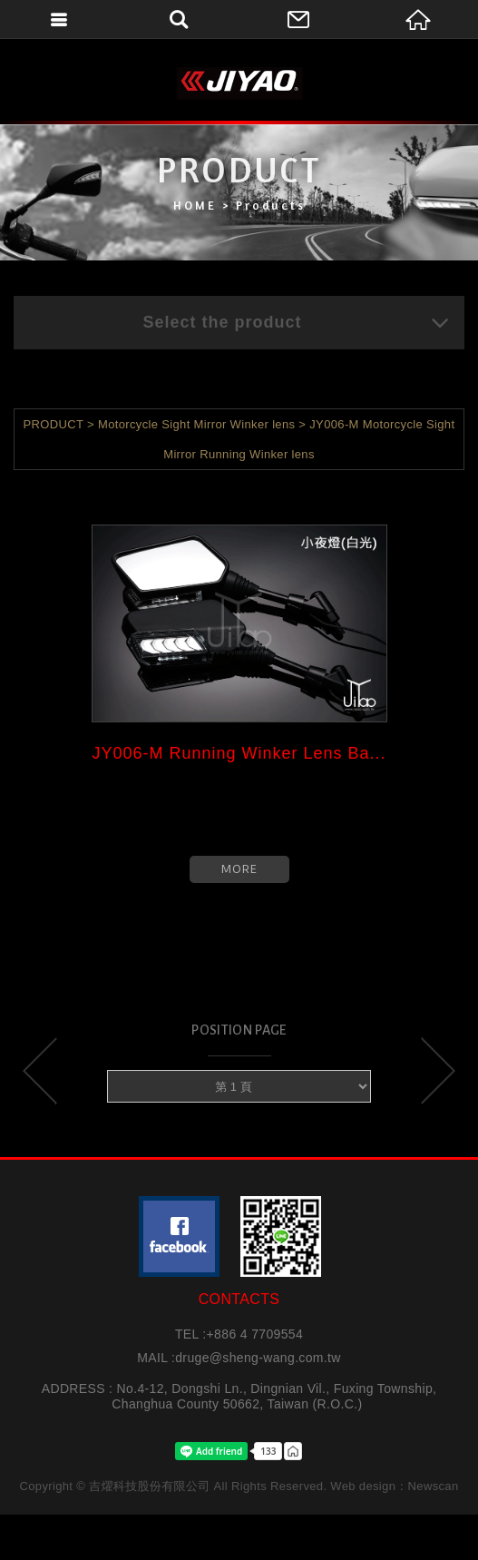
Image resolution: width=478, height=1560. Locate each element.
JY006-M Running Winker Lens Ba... (238, 753)
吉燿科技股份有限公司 (239, 83)
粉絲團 (179, 1236)
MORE (239, 869)
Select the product (296, 322)
